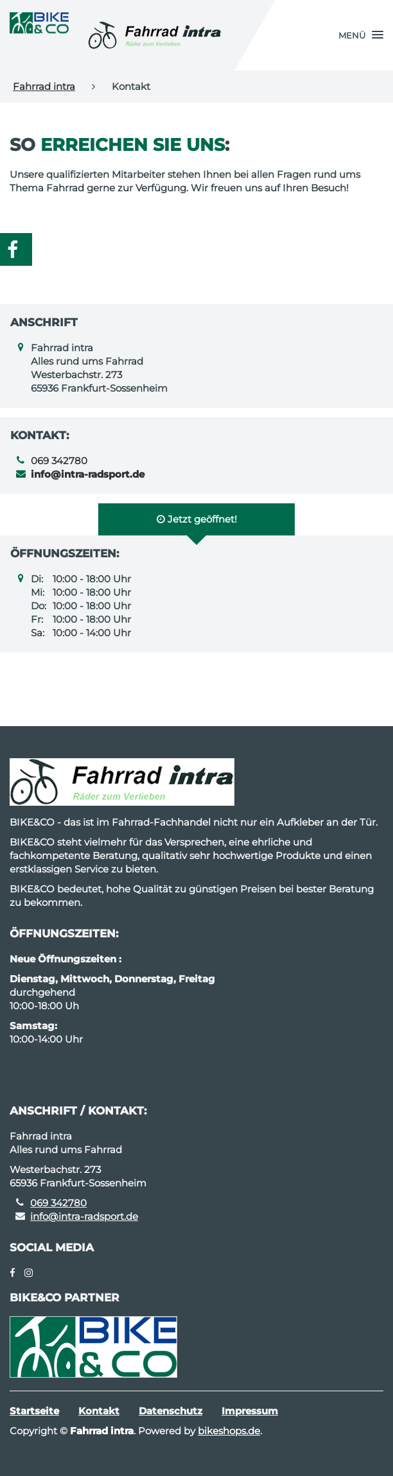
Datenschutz (170, 1411)
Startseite (34, 1411)
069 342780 (59, 461)
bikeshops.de (229, 1431)
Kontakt (98, 1411)
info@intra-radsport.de (84, 1216)
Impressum (250, 1411)
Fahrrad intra (44, 86)
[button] (360, 35)
